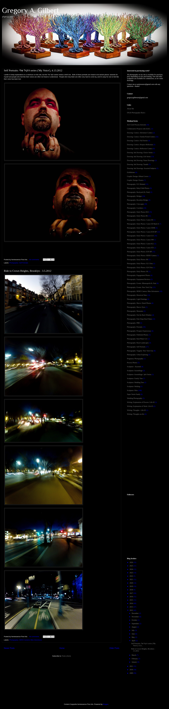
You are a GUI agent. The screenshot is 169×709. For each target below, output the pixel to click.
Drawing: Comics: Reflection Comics (139, 149)
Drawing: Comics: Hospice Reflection (140, 145)
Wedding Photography (134, 398)
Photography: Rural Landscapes (138, 343)
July (133, 630)
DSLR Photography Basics (136, 113)
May (133, 637)
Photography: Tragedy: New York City (140, 351)
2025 (132, 566)
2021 (132, 579)
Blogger (105, 704)
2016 (132, 597)
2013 (132, 607)
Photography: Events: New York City (139, 287)
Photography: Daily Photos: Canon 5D (140, 220)
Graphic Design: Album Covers (137, 176)
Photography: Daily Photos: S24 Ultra (140, 267)
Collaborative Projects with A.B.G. (139, 129)
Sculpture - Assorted (134, 367)
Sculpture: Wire (132, 390)
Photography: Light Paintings (137, 299)
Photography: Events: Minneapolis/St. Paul (141, 283)
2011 (131, 666)
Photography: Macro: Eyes (136, 307)
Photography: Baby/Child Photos (138, 188)
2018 (132, 590)
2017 (132, 593)
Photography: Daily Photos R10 (138, 212)
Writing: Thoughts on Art (135, 414)
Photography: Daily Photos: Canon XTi (140, 248)
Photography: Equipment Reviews (138, 279)
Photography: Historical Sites (137, 295)
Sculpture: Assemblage (135, 371)
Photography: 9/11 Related (136, 184)
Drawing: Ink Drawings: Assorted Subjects (141, 168)
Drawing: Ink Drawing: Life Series (139, 156)
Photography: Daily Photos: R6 (137, 259)
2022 (132, 576)
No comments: (34, 259)
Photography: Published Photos (137, 335)
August (134, 627)
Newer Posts (9, 648)
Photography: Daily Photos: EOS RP (139, 252)
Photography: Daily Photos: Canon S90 (140, 240)
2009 (132, 673)
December (135, 613)
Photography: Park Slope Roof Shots (139, 319)
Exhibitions (131, 172)
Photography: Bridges (134, 196)
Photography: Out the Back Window (139, 315)
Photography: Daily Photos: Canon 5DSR (141, 228)
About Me (130, 109)
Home (62, 648)
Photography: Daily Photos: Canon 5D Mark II (143, 224)
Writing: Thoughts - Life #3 (136, 410)
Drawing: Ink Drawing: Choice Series (140, 152)
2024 (132, 569)
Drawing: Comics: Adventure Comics (139, 133)
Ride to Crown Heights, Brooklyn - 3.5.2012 (27, 270)
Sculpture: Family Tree (135, 378)
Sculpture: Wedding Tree (135, 382)
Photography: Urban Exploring (137, 355)
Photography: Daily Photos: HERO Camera (141, 255)
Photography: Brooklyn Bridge (137, 200)
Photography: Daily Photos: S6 (137, 271)
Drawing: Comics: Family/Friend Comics (141, 137)
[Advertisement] (145, 436)
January (134, 662)
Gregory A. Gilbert (30, 10)
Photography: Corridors (135, 208)
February (135, 659)
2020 (132, 583)
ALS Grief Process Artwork (136, 125)
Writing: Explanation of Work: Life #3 (140, 406)
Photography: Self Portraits (18, 263)
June (133, 634)
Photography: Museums (135, 311)
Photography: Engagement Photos (138, 275)
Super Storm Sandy (133, 394)
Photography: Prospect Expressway (139, 331)
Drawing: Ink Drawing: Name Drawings (140, 160)
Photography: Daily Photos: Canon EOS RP (142, 232)
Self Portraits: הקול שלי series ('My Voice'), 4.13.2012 (33, 70)
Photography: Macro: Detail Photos (139, 303)
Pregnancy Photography (135, 359)
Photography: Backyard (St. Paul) (138, 192)
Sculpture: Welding (133, 386)
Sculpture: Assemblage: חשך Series (139, 374)
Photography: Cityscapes (135, 204)
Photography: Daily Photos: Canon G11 (140, 236)
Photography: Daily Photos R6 (137, 216)
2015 (132, 600)
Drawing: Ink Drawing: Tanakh (137, 164)
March (134, 655)
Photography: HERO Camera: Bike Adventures (25, 640)
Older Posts (114, 648)
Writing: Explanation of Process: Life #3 (141, 402)
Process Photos (132, 363)
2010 (132, 670)
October (134, 620)
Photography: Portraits (134, 327)
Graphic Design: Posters (135, 180)
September (135, 624)
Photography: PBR (133, 323)
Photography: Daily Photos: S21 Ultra (140, 263)
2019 (132, 586)
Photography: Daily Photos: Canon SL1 (140, 244)
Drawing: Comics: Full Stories (137, 141)
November (135, 617)
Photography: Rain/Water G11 (137, 339)
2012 (132, 610)
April (134, 641)
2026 (132, 562)
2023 (132, 573)
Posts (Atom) (66, 656)
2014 (132, 603)
